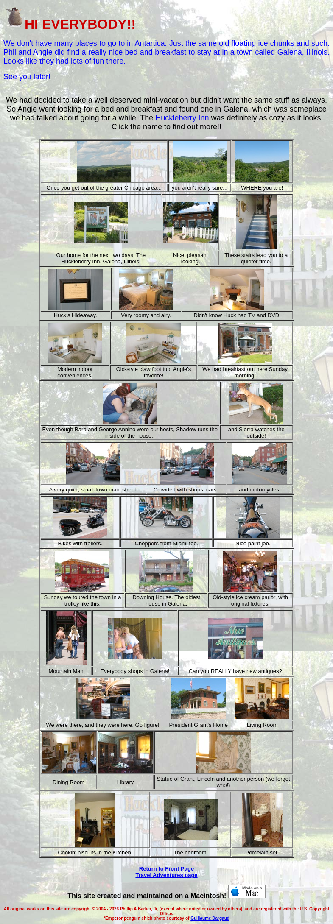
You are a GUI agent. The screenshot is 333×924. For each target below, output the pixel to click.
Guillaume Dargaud (209, 918)
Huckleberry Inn (182, 118)
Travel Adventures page (166, 875)
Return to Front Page (166, 868)
